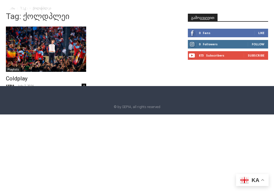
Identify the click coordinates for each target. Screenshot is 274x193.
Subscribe (256, 55)
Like (261, 33)
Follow (258, 44)
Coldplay (17, 78)
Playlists (13, 69)
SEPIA (10, 86)
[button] (50, 9)
